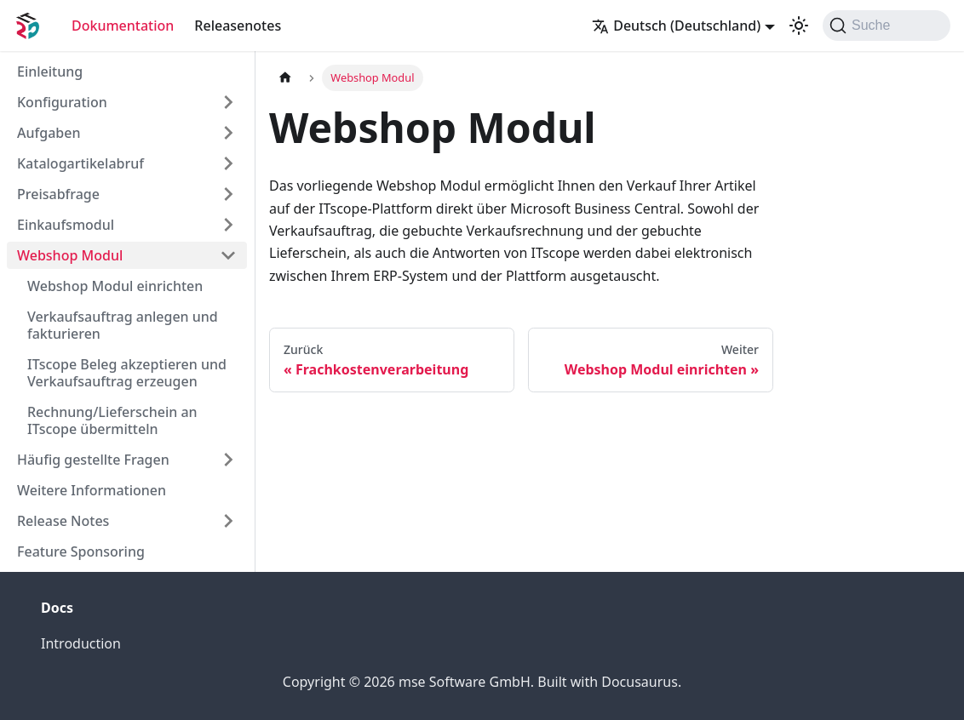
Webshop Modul (70, 255)
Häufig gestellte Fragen (93, 459)
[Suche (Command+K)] (886, 25)
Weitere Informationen (91, 490)
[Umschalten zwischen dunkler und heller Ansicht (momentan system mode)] (798, 25)
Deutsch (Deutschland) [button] (676, 25)
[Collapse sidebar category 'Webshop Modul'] (228, 255)
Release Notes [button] (63, 520)
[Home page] (285, 78)
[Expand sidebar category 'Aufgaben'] (228, 132)
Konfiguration (62, 102)
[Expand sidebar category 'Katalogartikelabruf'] (228, 163)
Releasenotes (237, 25)
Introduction (81, 643)
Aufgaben (48, 132)
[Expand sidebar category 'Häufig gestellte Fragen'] (228, 459)
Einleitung (50, 71)
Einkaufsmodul (65, 224)
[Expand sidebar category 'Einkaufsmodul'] (228, 224)
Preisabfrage (58, 194)
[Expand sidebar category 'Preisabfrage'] (228, 194)
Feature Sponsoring (81, 551)
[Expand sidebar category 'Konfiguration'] (228, 102)
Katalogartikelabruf (80, 163)
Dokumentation (123, 25)
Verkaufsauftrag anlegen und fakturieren (122, 325)
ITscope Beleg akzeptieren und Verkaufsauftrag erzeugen (127, 373)
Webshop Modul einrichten (115, 286)
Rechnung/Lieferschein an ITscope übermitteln (112, 420)
